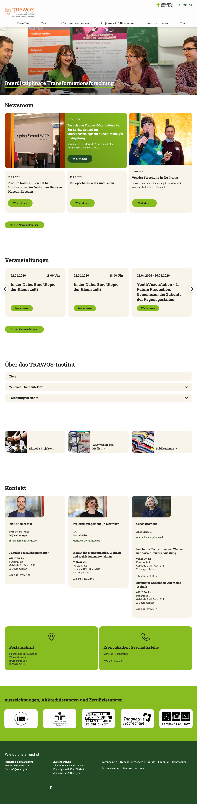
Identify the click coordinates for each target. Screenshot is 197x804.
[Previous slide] (4, 289)
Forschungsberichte (23, 398)
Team (44, 23)
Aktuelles (22, 23)
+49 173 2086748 (74, 769)
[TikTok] (45, 788)
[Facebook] (7, 788)
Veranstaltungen (157, 23)
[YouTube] (29, 788)
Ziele (12, 376)
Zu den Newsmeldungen (24, 225)
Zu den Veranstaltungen (24, 329)
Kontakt (150, 762)
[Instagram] (37, 788)
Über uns (186, 23)
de (178, 4)
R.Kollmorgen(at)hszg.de (23, 540)
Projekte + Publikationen (117, 23)
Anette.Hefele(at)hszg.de (150, 537)
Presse (127, 768)
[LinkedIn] (14, 788)
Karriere (139, 768)
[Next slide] (192, 289)
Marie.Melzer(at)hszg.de (86, 540)
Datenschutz (109, 762)
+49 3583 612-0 (22, 765)
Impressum (179, 762)
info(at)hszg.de (19, 769)
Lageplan (164, 762)
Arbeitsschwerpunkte (74, 23)
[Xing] (22, 788)
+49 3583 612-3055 (72, 765)
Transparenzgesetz (131, 762)
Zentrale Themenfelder (26, 387)
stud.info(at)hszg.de (69, 773)
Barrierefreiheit (111, 768)
